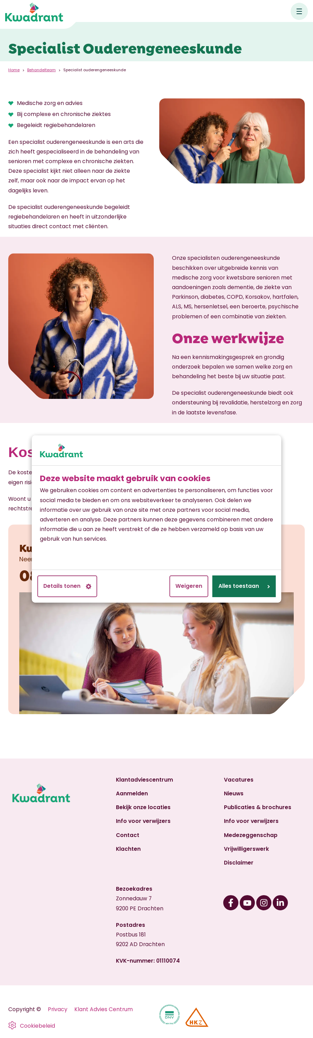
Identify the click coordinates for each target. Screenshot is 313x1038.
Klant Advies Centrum (103, 1009)
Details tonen (67, 586)
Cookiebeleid (37, 1025)
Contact (127, 835)
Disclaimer (238, 862)
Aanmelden (132, 793)
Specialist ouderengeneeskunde (96, 70)
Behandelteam (41, 70)
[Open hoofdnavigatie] (299, 11)
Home (14, 70)
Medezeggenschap (251, 835)
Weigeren (188, 586)
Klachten (128, 848)
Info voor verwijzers (143, 821)
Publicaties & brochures (257, 807)
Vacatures (238, 779)
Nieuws (234, 793)
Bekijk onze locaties (143, 807)
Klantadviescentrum (144, 779)
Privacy (57, 1009)
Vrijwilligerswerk (246, 848)
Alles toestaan (244, 586)
